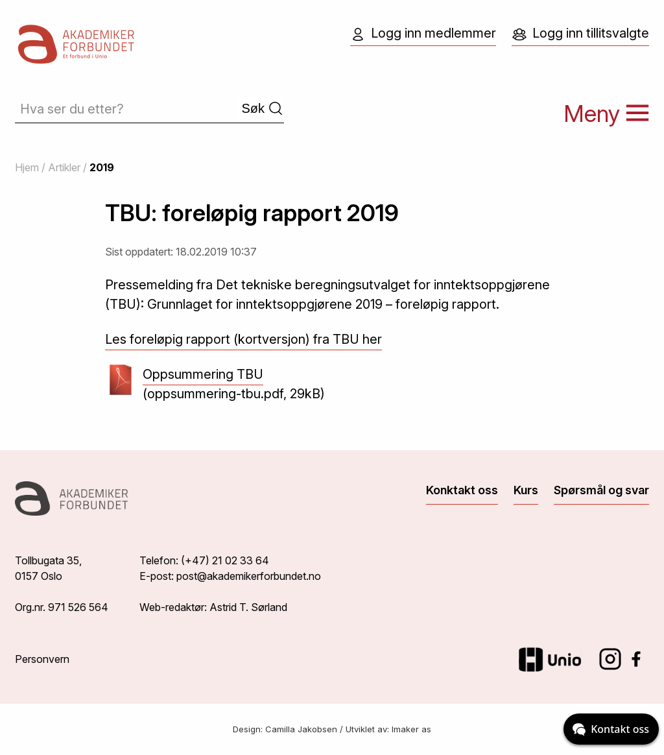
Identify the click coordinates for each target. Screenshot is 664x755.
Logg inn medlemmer (423, 33)
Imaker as (411, 729)
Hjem (27, 167)
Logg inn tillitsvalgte (580, 33)
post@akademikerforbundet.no (248, 575)
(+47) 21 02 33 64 (225, 560)
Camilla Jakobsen (301, 729)
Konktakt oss (462, 490)
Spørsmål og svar (601, 490)
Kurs (526, 490)
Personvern (42, 659)
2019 (101, 167)
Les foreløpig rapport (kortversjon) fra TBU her (243, 339)
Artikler (64, 167)
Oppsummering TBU (203, 375)
